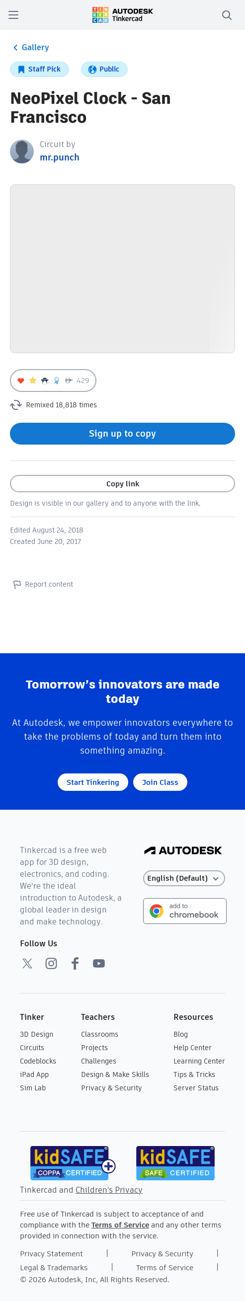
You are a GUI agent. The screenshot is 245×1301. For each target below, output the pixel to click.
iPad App (34, 1074)
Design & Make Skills (115, 1074)
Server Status (196, 1088)
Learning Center (199, 1061)
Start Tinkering (93, 782)
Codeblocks (38, 1061)
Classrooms (99, 1034)
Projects (94, 1048)
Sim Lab (33, 1088)
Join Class (160, 782)
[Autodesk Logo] (183, 851)
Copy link (122, 483)
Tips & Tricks (194, 1074)
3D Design (36, 1034)
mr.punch (60, 157)
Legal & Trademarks (54, 1267)
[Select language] (184, 878)
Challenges (98, 1061)
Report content (41, 584)
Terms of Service (120, 1225)
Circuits (32, 1048)
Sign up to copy (122, 433)
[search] (226, 14)
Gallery (29, 48)
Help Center (192, 1048)
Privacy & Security (111, 1088)
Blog (180, 1034)
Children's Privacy (109, 1190)
